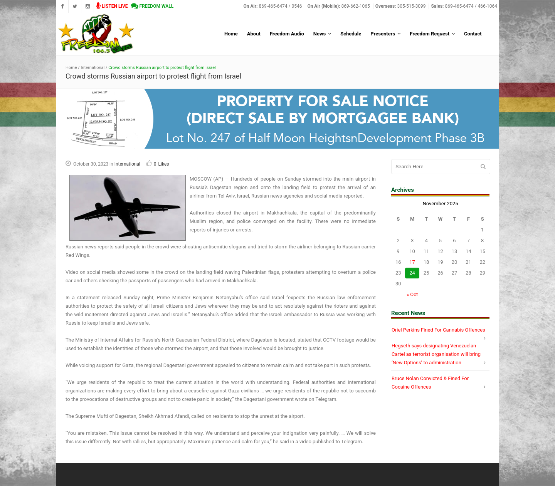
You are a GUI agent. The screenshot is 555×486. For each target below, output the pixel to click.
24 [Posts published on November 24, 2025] (412, 273)
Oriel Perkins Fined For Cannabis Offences (438, 330)
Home (71, 67)
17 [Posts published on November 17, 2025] (412, 262)
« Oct (412, 294)
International (93, 67)
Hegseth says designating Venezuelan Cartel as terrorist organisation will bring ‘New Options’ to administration (436, 354)
